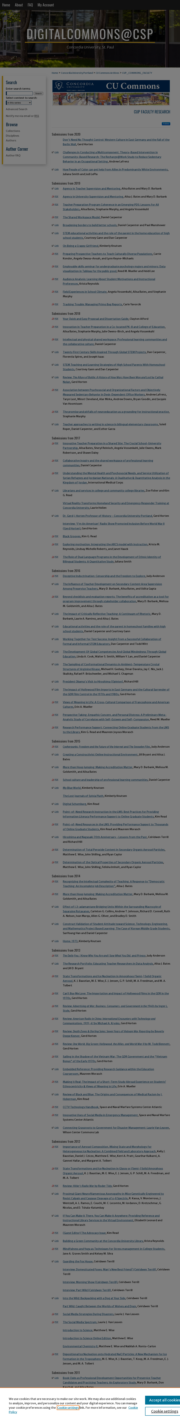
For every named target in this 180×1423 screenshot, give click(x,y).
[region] (90, 1405)
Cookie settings (68, 1407)
